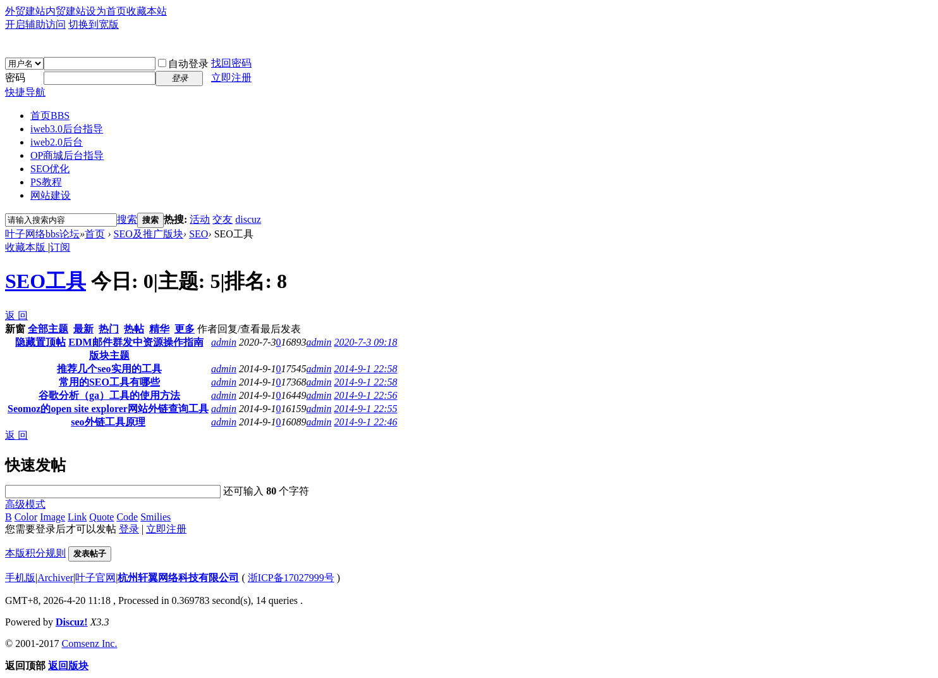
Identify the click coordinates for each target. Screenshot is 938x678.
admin (223, 342)
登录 (129, 529)
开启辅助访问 (35, 24)
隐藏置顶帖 (40, 342)
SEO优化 (50, 168)
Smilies (155, 517)
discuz (248, 219)
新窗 (15, 328)
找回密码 (231, 63)
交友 (222, 219)
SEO (198, 234)
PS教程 (46, 182)
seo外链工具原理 (108, 422)
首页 (50, 115)
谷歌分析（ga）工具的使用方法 (109, 395)
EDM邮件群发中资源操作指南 (135, 342)
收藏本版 (26, 247)
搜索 (127, 219)
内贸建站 (66, 11)
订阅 (60, 247)
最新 (83, 328)
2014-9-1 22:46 (366, 422)
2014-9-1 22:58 (366, 368)
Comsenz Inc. (89, 643)
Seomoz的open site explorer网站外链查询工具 (108, 408)
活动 (200, 219)
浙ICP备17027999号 (291, 577)
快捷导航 (25, 92)
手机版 (20, 577)
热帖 (134, 328)
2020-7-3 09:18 (366, 342)
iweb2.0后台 (56, 142)
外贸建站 (25, 11)
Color (26, 517)
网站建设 (50, 195)
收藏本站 (146, 11)
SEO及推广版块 (148, 234)
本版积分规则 (35, 553)
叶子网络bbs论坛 (42, 234)
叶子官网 (95, 577)
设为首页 (106, 11)
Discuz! (72, 622)
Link (77, 517)
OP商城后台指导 (67, 155)
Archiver (55, 577)
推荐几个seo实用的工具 (109, 368)
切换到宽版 (93, 24)
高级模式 (25, 504)
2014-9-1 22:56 (366, 395)
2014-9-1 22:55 (366, 408)
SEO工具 (45, 281)
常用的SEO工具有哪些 (109, 382)
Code (127, 517)
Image (52, 517)
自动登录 (183, 63)
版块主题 (109, 355)
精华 (159, 328)
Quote (101, 517)
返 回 (16, 315)
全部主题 (48, 328)
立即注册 (231, 77)
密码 (15, 77)
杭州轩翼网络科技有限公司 (178, 577)
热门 (109, 328)
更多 (184, 328)
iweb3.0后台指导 (66, 128)
